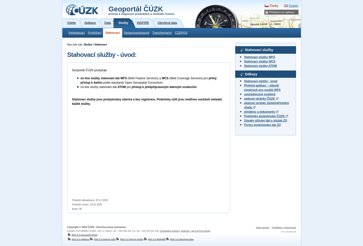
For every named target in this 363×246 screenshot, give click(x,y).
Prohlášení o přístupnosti (284, 227)
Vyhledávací (76, 33)
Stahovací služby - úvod (261, 81)
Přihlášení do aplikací (282, 12)
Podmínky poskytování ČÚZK (266, 116)
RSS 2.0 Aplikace (78, 239)
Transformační (162, 33)
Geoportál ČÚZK (142, 10)
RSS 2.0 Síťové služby (129, 239)
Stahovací (112, 33)
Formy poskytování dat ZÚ (262, 125)
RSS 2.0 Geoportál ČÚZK (82, 235)
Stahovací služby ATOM (260, 66)
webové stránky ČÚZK (261, 98)
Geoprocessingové (136, 33)
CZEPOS (181, 33)
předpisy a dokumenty (261, 112)
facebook (185, 231)
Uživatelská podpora (170, 231)
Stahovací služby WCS (260, 61)
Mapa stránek (262, 227)
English (293, 6)
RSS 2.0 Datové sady (102, 239)
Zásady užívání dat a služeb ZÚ (265, 120)
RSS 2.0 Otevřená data (180, 239)
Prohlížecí (95, 33)
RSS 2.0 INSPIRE (154, 239)
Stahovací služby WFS (259, 57)
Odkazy (251, 74)
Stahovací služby (259, 50)
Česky (274, 6)
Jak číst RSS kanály (200, 231)
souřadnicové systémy (260, 94)
